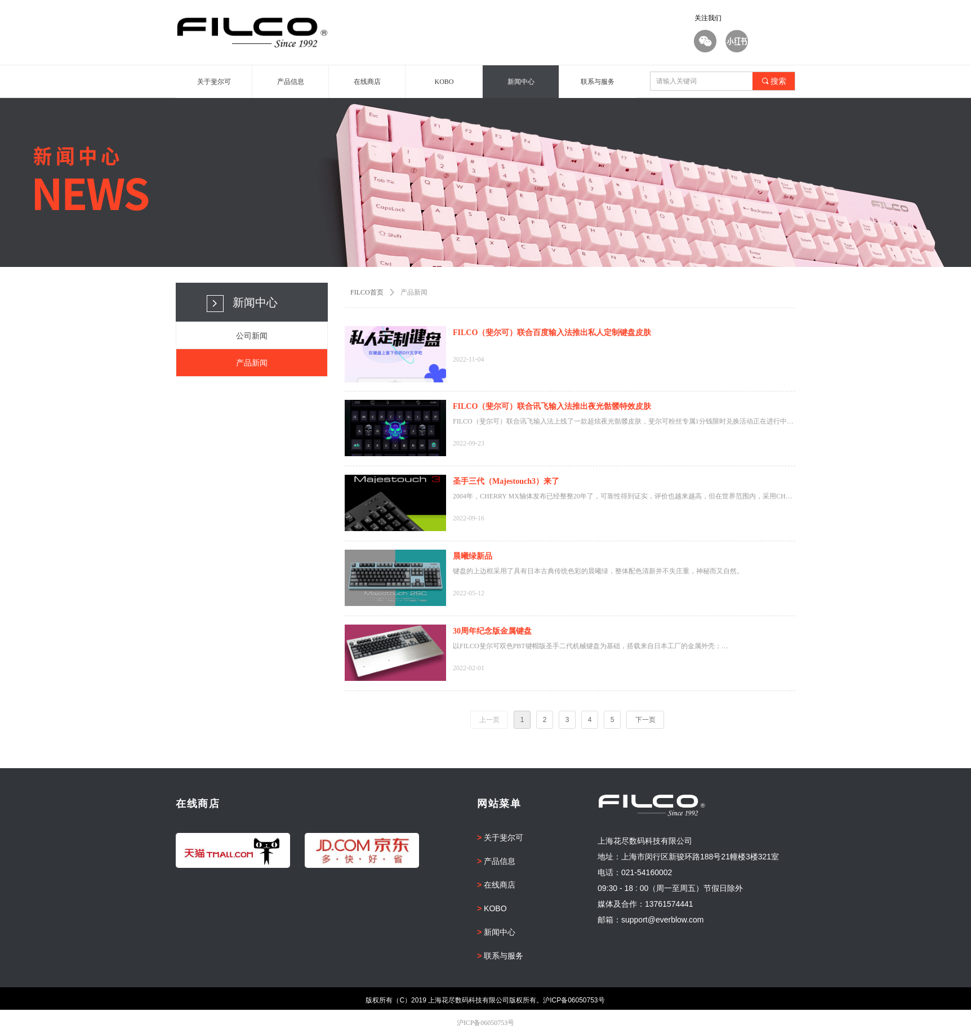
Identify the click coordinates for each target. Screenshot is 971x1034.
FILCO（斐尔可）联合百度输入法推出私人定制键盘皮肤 (552, 332)
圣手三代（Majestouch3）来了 (506, 481)
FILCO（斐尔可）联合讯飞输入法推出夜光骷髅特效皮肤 (552, 406)
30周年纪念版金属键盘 (492, 631)
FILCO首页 (367, 292)
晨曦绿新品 (472, 556)
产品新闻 (413, 292)
